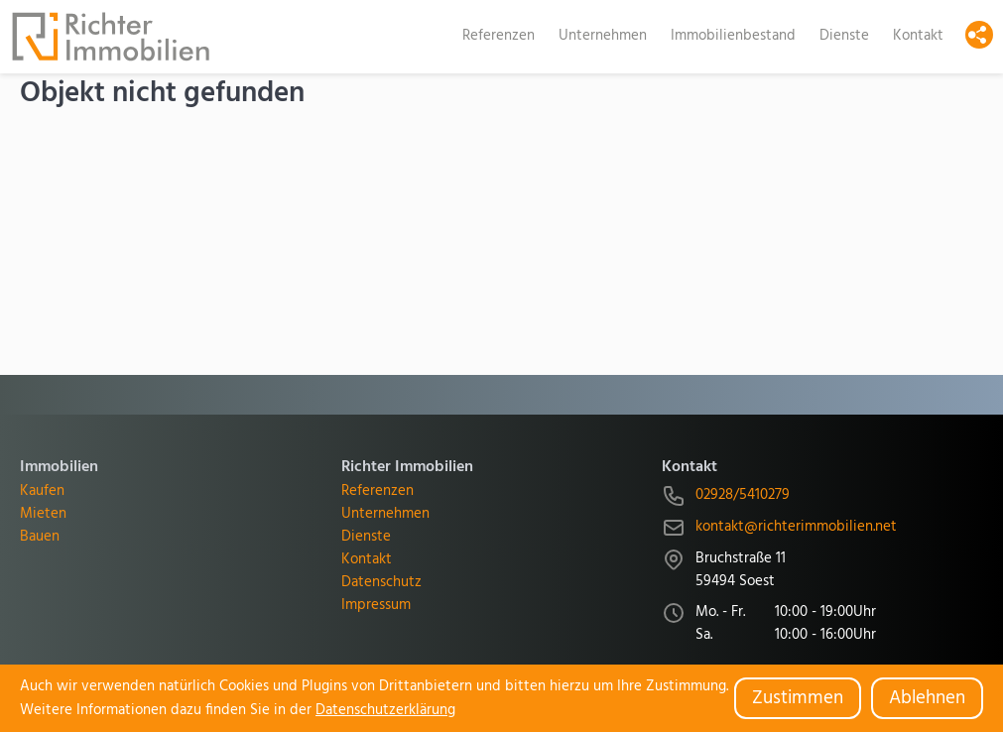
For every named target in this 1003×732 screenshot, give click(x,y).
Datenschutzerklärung (385, 710)
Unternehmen (603, 36)
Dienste (844, 36)
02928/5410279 (742, 495)
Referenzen (498, 36)
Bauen (40, 537)
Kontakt (918, 36)
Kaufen (42, 491)
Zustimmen (797, 698)
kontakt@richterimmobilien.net (796, 527)
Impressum (376, 605)
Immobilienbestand (733, 36)
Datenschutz (381, 582)
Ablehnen (927, 698)
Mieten (43, 514)
